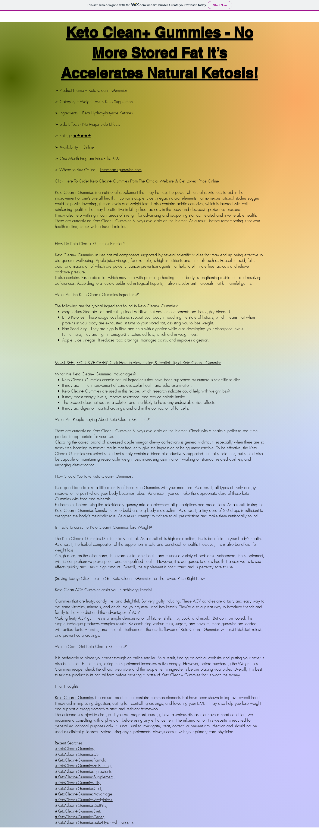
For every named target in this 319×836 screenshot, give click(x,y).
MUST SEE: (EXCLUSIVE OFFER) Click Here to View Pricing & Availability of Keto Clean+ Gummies (138, 362)
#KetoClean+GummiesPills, (78, 782)
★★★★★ (82, 135)
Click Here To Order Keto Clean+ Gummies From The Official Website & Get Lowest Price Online (137, 181)
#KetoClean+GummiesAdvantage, (84, 794)
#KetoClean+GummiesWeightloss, (84, 799)
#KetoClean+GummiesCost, (78, 788)
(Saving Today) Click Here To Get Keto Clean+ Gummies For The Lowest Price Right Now (130, 578)
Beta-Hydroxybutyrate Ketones (107, 113)
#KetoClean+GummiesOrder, (79, 817)
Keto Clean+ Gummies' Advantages (103, 374)
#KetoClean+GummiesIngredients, (84, 771)
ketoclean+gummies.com (121, 169)
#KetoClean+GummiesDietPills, (81, 805)
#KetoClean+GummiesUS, (77, 754)
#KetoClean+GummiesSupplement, (85, 777)
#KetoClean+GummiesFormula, (81, 760)
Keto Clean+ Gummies (108, 90)
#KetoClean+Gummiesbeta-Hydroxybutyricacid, (95, 822)
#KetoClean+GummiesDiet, (78, 811)
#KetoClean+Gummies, (75, 748)
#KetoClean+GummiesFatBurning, (83, 765)
